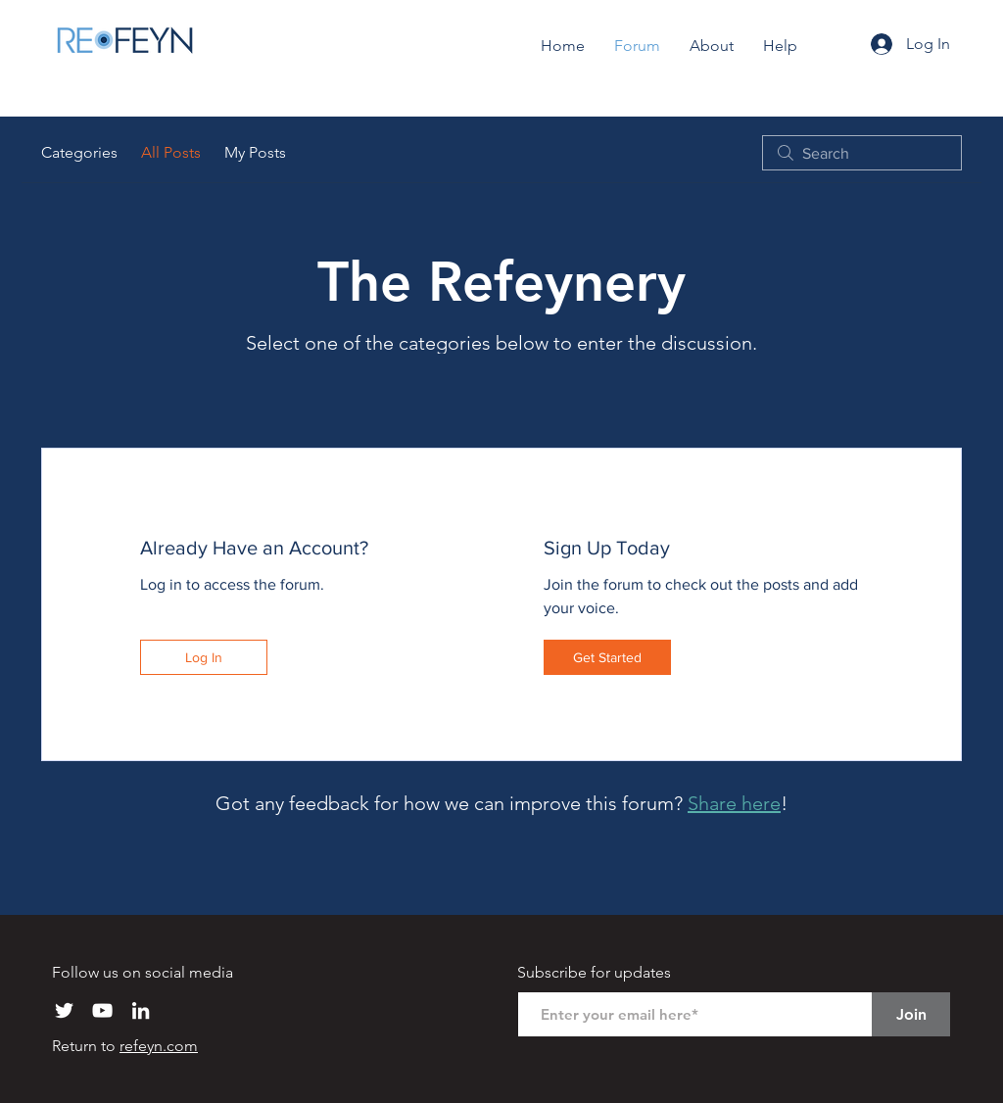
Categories (79, 152)
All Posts (171, 152)
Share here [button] (734, 803)
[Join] (911, 1014)
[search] (862, 152)
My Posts (255, 152)
